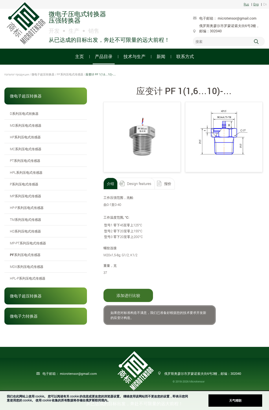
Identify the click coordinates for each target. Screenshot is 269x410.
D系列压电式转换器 (24, 113)
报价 (167, 183)
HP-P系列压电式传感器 (27, 207)
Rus (246, 4)
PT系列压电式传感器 (25, 160)
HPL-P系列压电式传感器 (27, 278)
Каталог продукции (16, 74)
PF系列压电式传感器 (70, 74)
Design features (139, 183)
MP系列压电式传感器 (25, 196)
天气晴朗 (235, 400)
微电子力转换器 (24, 316)
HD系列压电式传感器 (25, 231)
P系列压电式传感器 (24, 184)
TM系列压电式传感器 (25, 219)
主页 (79, 56)
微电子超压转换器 (42, 74)
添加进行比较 (128, 295)
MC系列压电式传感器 (25, 149)
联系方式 (185, 56)
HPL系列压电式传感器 (26, 172)
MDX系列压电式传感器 (26, 266)
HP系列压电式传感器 (25, 137)
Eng (256, 4)
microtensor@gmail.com (237, 18)
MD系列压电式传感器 (25, 125)
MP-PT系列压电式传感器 (28, 243)
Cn (265, 4)
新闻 (161, 56)
